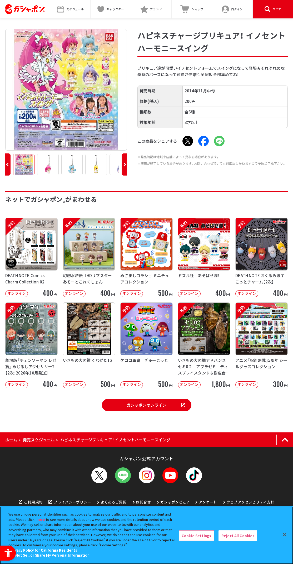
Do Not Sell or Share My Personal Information (50, 555)
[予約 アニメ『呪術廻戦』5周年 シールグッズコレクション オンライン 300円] (261, 345)
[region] (146, 535)
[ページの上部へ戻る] (284, 440)
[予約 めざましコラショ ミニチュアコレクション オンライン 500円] (146, 257)
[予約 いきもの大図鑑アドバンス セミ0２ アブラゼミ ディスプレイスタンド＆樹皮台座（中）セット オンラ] (204, 345)
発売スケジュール (38, 439)
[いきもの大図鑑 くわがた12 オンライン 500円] (89, 345)
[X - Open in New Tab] (187, 141)
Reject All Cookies (237, 535)
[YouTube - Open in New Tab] (170, 475)
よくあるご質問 (114, 502)
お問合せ (143, 502)
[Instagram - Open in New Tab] (147, 475)
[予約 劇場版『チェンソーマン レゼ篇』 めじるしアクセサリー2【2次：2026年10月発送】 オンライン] (31, 345)
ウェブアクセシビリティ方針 (250, 502)
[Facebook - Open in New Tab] (203, 141)
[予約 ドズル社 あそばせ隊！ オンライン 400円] (204, 257)
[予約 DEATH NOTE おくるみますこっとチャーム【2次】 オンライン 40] (261, 257)
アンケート (208, 502)
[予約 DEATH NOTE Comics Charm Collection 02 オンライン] (31, 257)
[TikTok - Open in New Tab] (194, 475)
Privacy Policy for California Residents (43, 550)
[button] (8, 164)
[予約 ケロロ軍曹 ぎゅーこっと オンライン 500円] (146, 345)
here (41, 519)
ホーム (11, 439)
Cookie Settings (196, 535)
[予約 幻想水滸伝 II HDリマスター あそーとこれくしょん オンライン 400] (89, 257)
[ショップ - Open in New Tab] (192, 9)
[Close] (284, 534)
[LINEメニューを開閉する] (123, 475)
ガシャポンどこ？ (174, 502)
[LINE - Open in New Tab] (219, 141)
